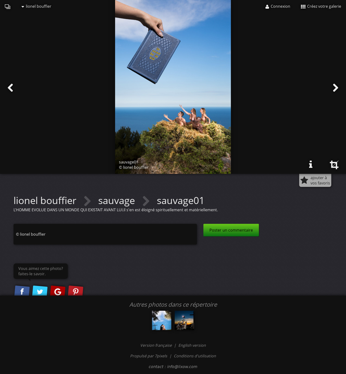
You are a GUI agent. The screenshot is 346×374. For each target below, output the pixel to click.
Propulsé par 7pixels (148, 356)
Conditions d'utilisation (195, 356)
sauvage (117, 200)
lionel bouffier (36, 6)
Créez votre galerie (321, 6)
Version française (156, 345)
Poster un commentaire (231, 230)
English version (192, 345)
